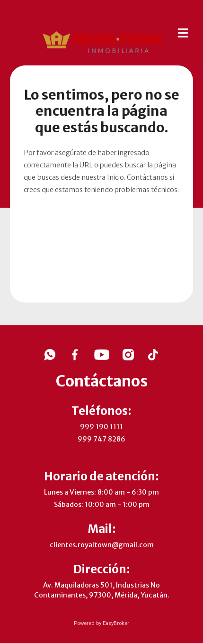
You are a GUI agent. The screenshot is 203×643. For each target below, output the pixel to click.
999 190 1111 (101, 427)
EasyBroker (116, 623)
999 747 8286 (101, 439)
